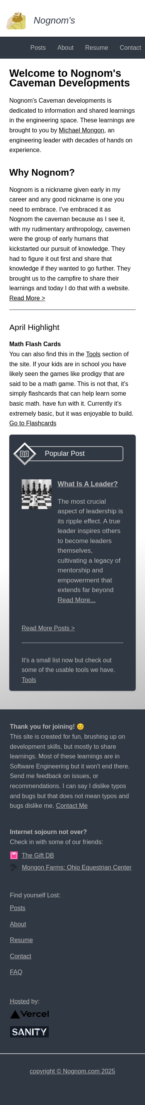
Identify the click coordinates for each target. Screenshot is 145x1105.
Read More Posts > (48, 628)
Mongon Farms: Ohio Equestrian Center (77, 867)
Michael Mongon (81, 130)
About (65, 47)
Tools (93, 354)
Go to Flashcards (32, 423)
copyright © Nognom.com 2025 (72, 1071)
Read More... (77, 600)
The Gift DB (38, 855)
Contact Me (72, 805)
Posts (38, 47)
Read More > (27, 298)
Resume (96, 47)
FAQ (16, 972)
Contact (130, 47)
